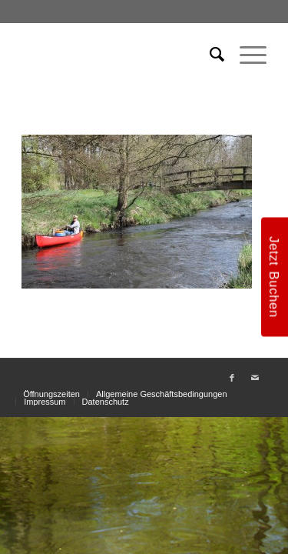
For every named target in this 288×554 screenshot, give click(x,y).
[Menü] (245, 54)
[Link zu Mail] (254, 377)
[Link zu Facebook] (231, 377)
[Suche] (209, 54)
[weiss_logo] (119, 54)
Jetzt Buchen (274, 277)
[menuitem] (209, 54)
